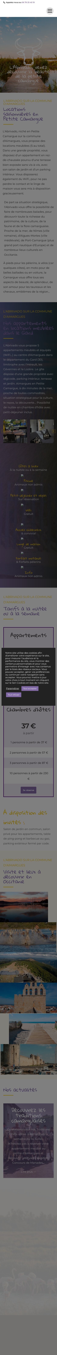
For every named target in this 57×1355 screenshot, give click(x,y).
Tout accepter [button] (30, 688)
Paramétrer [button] (12, 688)
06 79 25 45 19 (28, 2)
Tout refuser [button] (13, 694)
